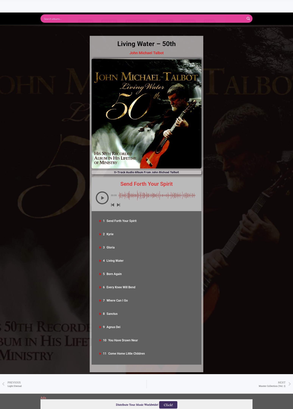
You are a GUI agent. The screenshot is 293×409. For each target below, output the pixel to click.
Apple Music (136, 29)
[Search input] (144, 18)
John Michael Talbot (146, 53)
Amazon (165, 29)
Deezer (188, 29)
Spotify (85, 29)
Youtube (109, 29)
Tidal (209, 29)
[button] (102, 197)
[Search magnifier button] (248, 18)
